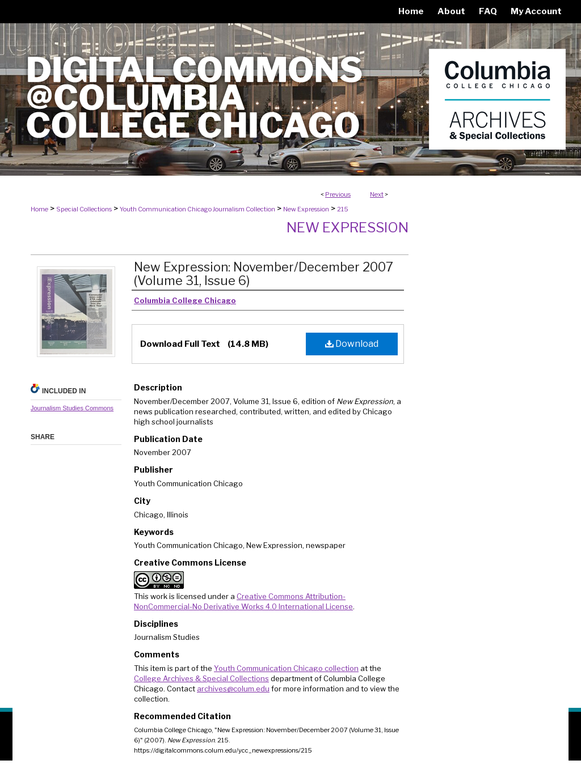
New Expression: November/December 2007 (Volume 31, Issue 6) (263, 274)
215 (342, 209)
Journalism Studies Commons (72, 408)
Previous (338, 194)
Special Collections (84, 209)
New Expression (306, 209)
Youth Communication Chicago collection (286, 668)
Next (377, 194)
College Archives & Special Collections (201, 678)
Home (39, 209)
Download (351, 343)
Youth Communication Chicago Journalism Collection (197, 209)
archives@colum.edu (233, 688)
